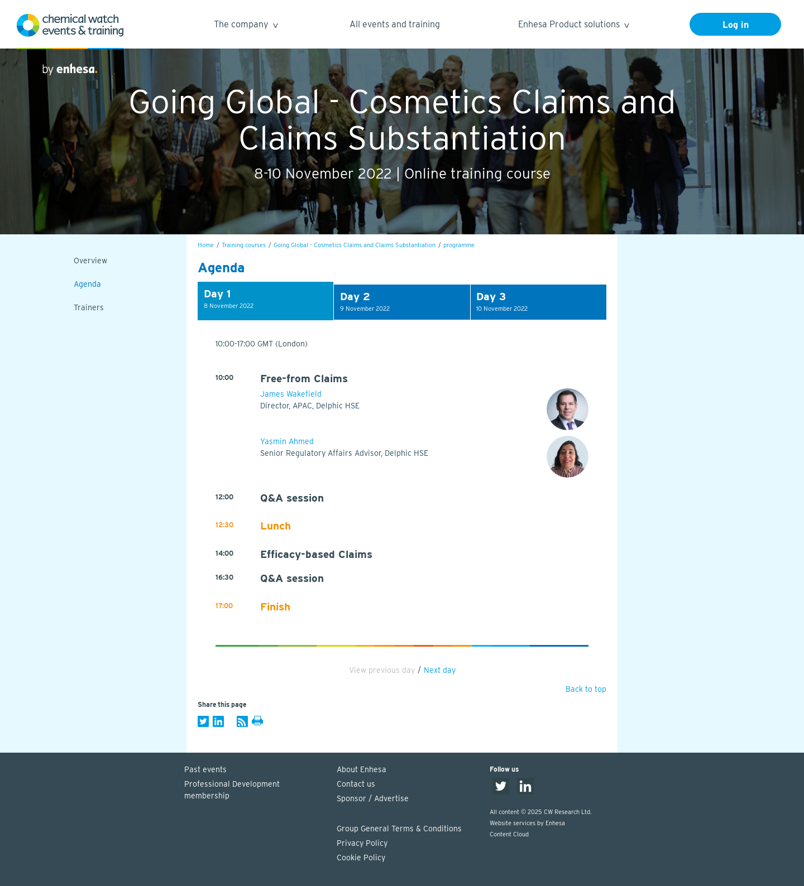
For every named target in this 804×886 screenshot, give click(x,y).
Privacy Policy (362, 843)
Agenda (87, 284)
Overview (90, 260)
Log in (735, 25)
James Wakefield (291, 393)
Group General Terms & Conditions (399, 828)
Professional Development (255, 790)
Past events (205, 769)
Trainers (89, 307)
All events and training (395, 24)
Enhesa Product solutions (573, 26)
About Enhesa (361, 769)
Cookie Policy (361, 857)
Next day (440, 670)
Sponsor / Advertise (373, 798)
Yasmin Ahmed (287, 441)
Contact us (356, 783)
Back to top (586, 689)
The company (245, 26)
